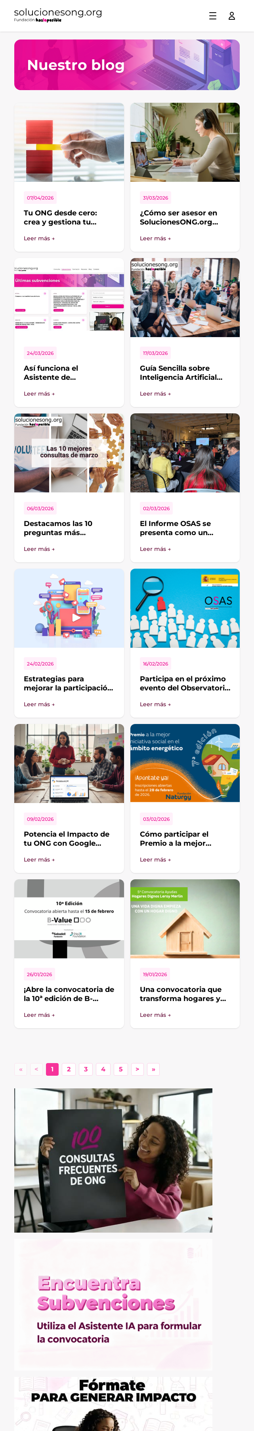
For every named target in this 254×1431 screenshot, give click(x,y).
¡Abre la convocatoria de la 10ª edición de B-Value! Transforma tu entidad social (69, 1003)
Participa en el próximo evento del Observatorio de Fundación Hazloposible (184, 692)
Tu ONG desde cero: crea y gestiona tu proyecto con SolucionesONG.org (60, 226)
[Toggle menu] (213, 16)
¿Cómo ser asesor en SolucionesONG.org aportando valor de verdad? (178, 226)
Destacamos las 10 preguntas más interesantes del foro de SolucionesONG (68, 537)
